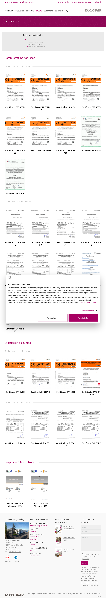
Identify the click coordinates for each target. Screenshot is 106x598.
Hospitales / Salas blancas (36, 47)
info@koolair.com (28, 2)
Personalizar (53, 318)
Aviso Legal (31, 594)
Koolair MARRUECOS (38, 548)
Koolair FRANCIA (36, 542)
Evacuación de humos (35, 44)
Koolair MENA (35, 554)
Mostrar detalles (88, 310)
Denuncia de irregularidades (70, 594)
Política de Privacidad (42, 594)
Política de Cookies (88, 302)
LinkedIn (16, 561)
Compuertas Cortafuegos (36, 42)
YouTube (8, 561)
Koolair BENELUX (37, 535)
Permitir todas (83, 318)
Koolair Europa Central (39, 523)
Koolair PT (34, 529)
